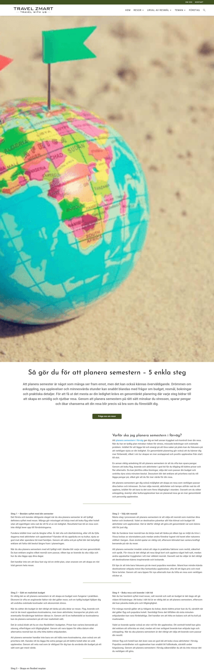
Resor (137, 10)
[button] (204, 10)
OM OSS (188, 2)
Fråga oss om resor (107, 416)
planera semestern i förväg (129, 440)
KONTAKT (199, 2)
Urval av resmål (158, 10)
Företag (194, 10)
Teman (179, 10)
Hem (128, 10)
